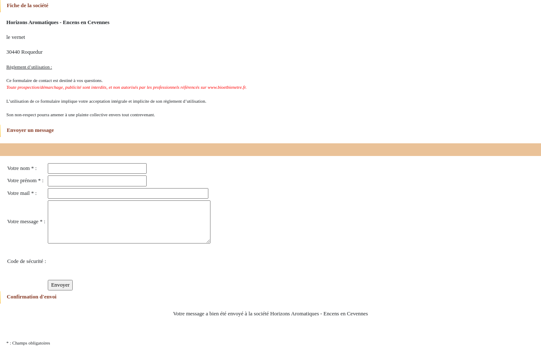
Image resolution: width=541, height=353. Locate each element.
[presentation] (112, 261)
